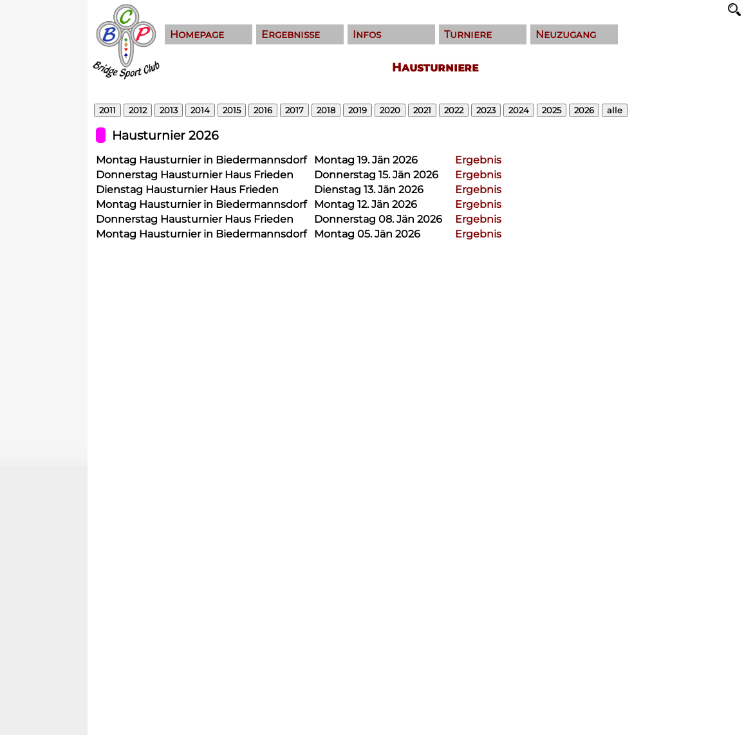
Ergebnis (478, 160)
